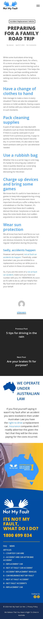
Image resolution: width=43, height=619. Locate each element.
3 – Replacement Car (13, 564)
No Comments (31, 45)
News (12, 546)
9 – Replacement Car (13, 587)
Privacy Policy (33, 607)
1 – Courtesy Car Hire (13, 553)
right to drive (15, 422)
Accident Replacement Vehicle (22, 21)
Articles (7, 550)
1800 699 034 (17, 535)
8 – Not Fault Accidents (15, 583)
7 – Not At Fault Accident (16, 579)
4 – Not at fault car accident (18, 568)
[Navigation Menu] (38, 6)
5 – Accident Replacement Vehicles (19, 571)
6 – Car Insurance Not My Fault (18, 575)
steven (11, 45)
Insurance (14, 426)
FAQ (5, 546)
